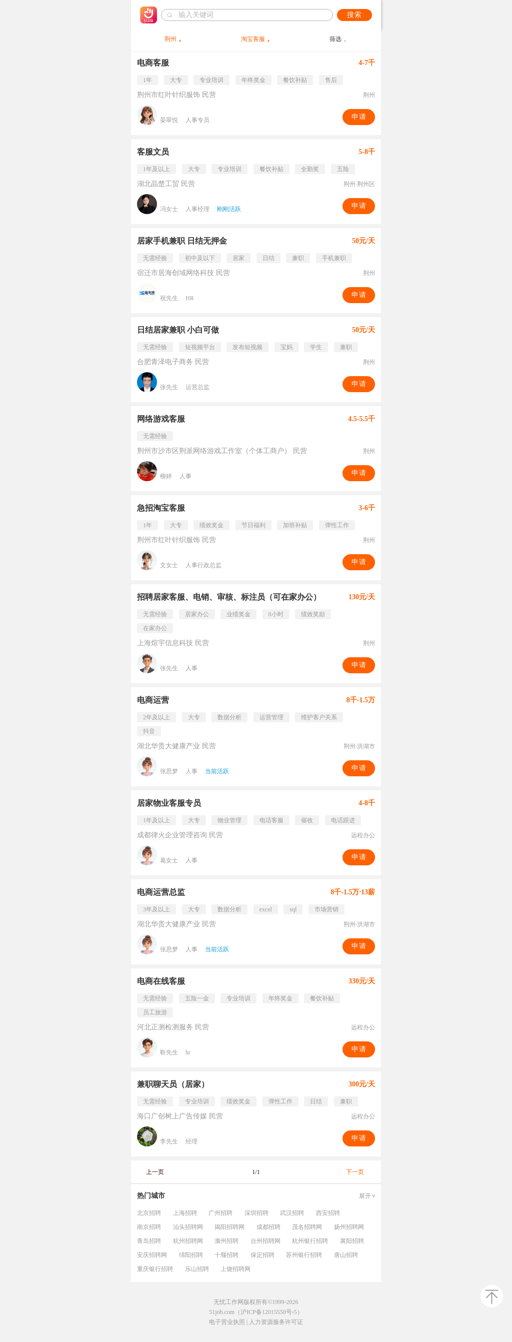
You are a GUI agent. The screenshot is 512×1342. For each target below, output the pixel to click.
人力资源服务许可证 (276, 1321)
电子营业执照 (227, 1321)
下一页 (355, 1171)
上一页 (155, 1171)
